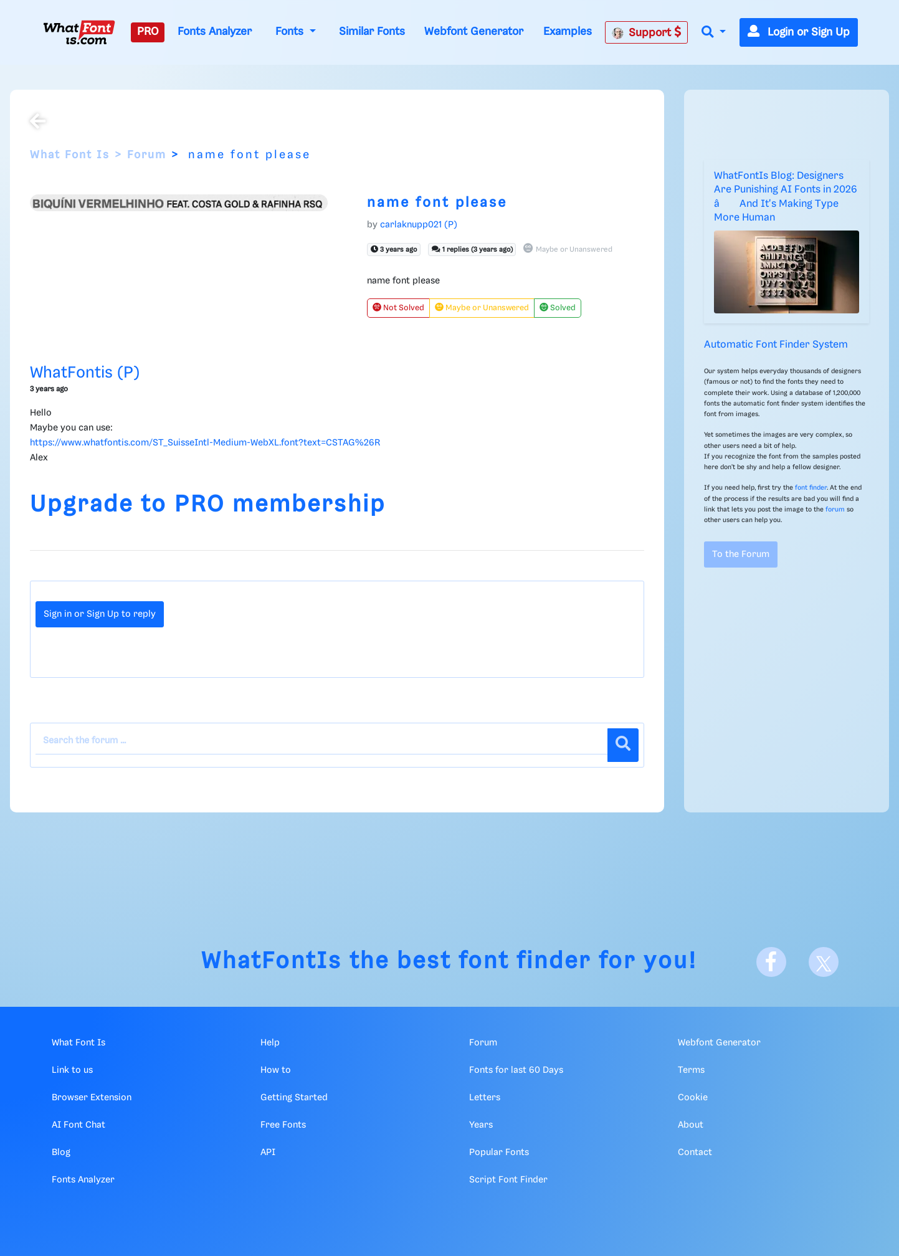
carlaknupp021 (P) (418, 225)
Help (270, 1043)
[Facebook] (771, 962)
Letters (484, 1098)
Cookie (693, 1098)
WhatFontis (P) (85, 372)
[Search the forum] (322, 741)
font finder (811, 488)
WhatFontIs (271, 961)
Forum (146, 155)
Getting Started (294, 1098)
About (690, 1125)
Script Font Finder (508, 1180)
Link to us (72, 1070)
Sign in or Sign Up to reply (100, 614)
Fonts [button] (291, 31)
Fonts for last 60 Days (516, 1070)
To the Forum (740, 554)
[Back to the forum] (37, 122)
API (267, 1153)
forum (835, 509)
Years (481, 1125)
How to (275, 1070)
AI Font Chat (78, 1125)
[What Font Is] (79, 32)
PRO (147, 31)
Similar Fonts (372, 31)
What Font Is (70, 155)
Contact (695, 1153)
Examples (567, 31)
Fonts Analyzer (215, 31)
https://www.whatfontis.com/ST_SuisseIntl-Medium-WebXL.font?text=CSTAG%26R (205, 443)
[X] (824, 962)
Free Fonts (283, 1125)
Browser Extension (91, 1098)
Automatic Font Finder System (776, 345)
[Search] (623, 745)
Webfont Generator (473, 31)
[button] (713, 33)
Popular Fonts (499, 1153)
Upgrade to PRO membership (208, 505)
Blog (61, 1153)
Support (647, 32)
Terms (691, 1070)
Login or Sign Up (799, 32)
